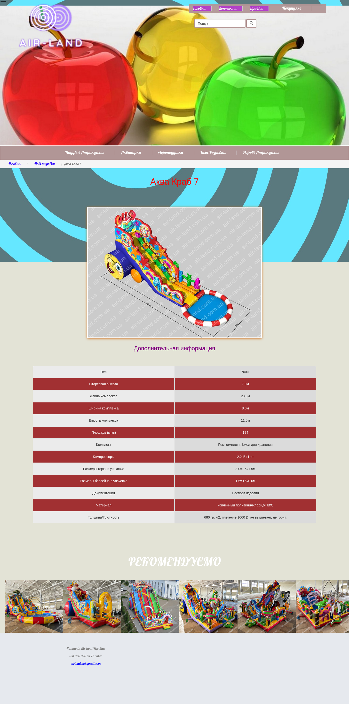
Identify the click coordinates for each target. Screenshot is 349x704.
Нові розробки (213, 153)
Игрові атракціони (261, 153)
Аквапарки (131, 153)
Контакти (228, 8)
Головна (199, 8)
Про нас (256, 8)
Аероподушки (170, 153)
